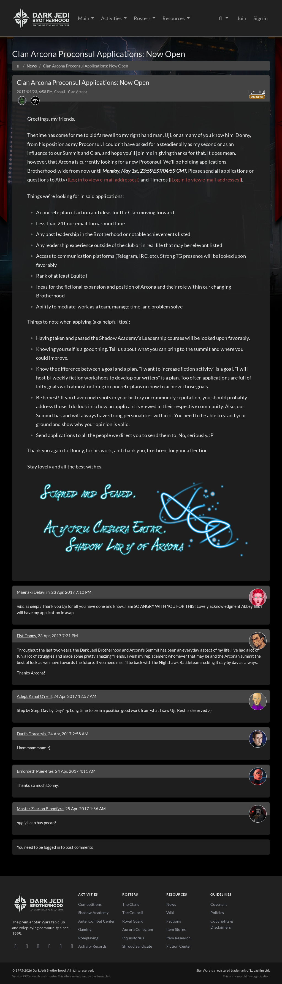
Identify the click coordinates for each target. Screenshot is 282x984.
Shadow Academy (93, 912)
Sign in (260, 18)
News (171, 904)
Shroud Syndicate (137, 946)
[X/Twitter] (60, 946)
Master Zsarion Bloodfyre (40, 808)
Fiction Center (178, 946)
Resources (174, 18)
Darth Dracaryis (31, 733)
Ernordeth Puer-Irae (35, 771)
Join (241, 18)
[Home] (18, 65)
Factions (173, 921)
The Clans (130, 904)
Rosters (142, 18)
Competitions (90, 904)
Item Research (178, 938)
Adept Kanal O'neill (34, 696)
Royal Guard (132, 921)
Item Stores (176, 929)
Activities (112, 18)
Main (84, 18)
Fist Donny (26, 635)
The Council (132, 912)
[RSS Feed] (72, 946)
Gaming (84, 929)
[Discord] (15, 946)
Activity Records (92, 946)
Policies (217, 912)
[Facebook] (38, 946)
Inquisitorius (133, 938)
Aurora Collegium (137, 929)
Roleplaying (88, 938)
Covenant (218, 904)
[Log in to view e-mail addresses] (103, 180)
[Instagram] (49, 946)
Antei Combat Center (96, 921)
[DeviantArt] (26, 946)
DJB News (257, 96)
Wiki (170, 912)
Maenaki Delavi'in (33, 592)
